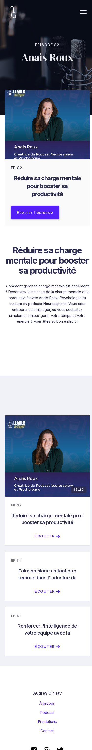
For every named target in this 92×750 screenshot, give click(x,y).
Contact (47, 730)
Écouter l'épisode (35, 212)
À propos (47, 703)
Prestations (47, 721)
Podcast (47, 712)
